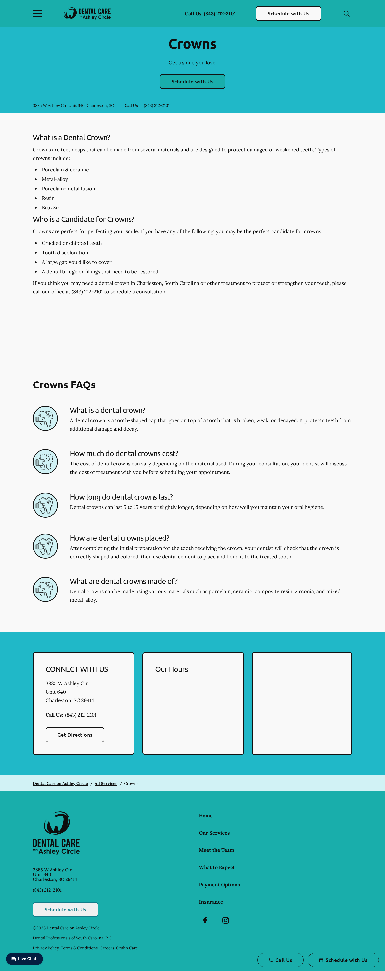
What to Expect (217, 867)
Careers (107, 947)
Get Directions (75, 734)
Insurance (211, 902)
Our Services (214, 833)
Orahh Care (127, 947)
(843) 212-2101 (157, 105)
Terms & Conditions (79, 947)
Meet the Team (216, 850)
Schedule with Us (288, 13)
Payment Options (219, 884)
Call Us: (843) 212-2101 (210, 13)
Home (206, 815)
